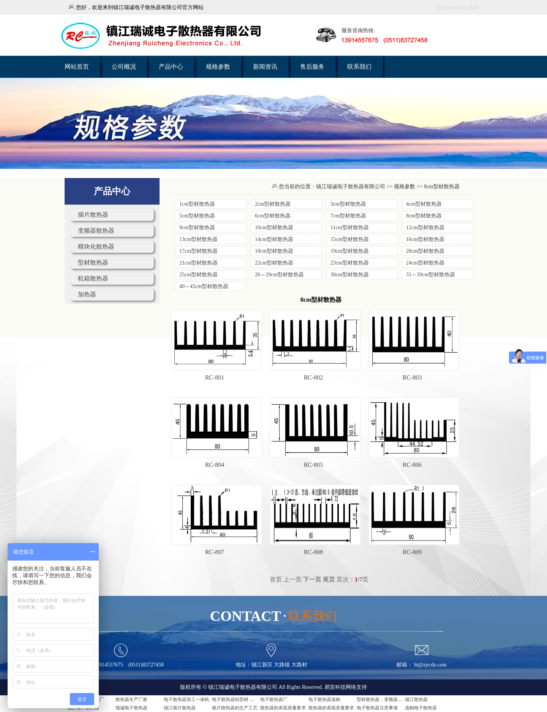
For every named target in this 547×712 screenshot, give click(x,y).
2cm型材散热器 (273, 204)
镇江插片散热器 (180, 707)
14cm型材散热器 (274, 239)
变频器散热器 (96, 230)
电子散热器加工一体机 (186, 699)
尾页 (329, 579)
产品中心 (171, 66)
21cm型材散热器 (198, 263)
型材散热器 (93, 262)
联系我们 (359, 66)
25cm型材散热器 (198, 274)
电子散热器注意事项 (377, 707)
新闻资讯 (265, 66)
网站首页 (77, 66)
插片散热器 (93, 214)
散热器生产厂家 (131, 699)
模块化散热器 (96, 246)
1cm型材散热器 (197, 204)
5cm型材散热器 (197, 216)
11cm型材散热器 (349, 227)
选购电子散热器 (421, 707)
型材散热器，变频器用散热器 (386, 699)
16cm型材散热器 (425, 239)
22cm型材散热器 (274, 263)
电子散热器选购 (324, 699)
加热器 (87, 294)
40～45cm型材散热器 (203, 286)
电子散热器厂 (274, 699)
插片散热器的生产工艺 (235, 707)
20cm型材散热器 (425, 251)
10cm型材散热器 (274, 227)
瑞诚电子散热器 (131, 707)
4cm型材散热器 (424, 204)
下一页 (312, 579)
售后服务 (312, 66)
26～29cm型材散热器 (279, 274)
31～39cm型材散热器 (430, 274)
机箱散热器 (93, 278)
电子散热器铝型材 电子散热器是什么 (249, 699)
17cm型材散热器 (198, 251)
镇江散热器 (416, 699)
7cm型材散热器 (348, 216)
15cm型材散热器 (349, 239)
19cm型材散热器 (349, 251)
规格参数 (218, 66)
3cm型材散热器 (348, 204)
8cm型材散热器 (424, 216)
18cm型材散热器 (274, 251)
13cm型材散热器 (198, 239)
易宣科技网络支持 (345, 687)
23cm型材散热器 (349, 263)
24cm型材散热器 (425, 263)
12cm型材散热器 (425, 227)
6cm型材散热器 (273, 216)
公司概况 (124, 66)
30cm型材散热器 (349, 274)
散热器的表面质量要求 (283, 707)
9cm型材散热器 (197, 227)
